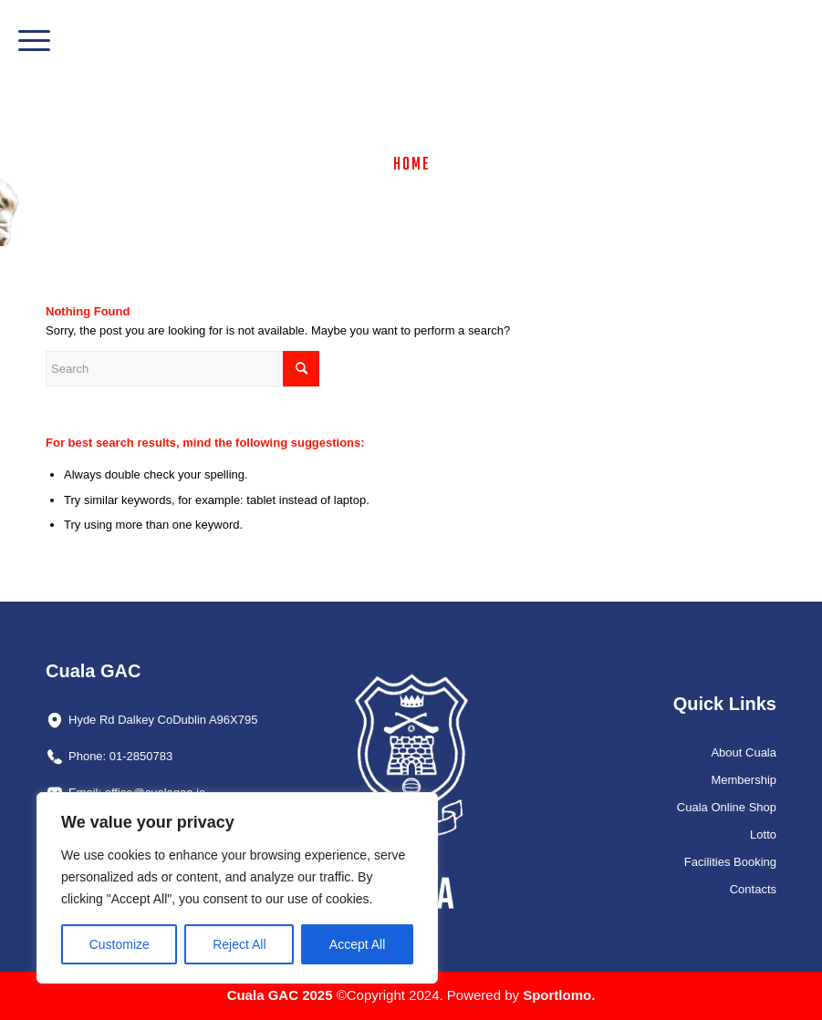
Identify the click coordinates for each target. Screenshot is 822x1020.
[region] (237, 888)
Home (412, 163)
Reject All (239, 944)
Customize (119, 944)
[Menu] (25, 41)
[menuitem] (25, 41)
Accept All (357, 944)
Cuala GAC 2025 (282, 995)
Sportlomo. (559, 995)
